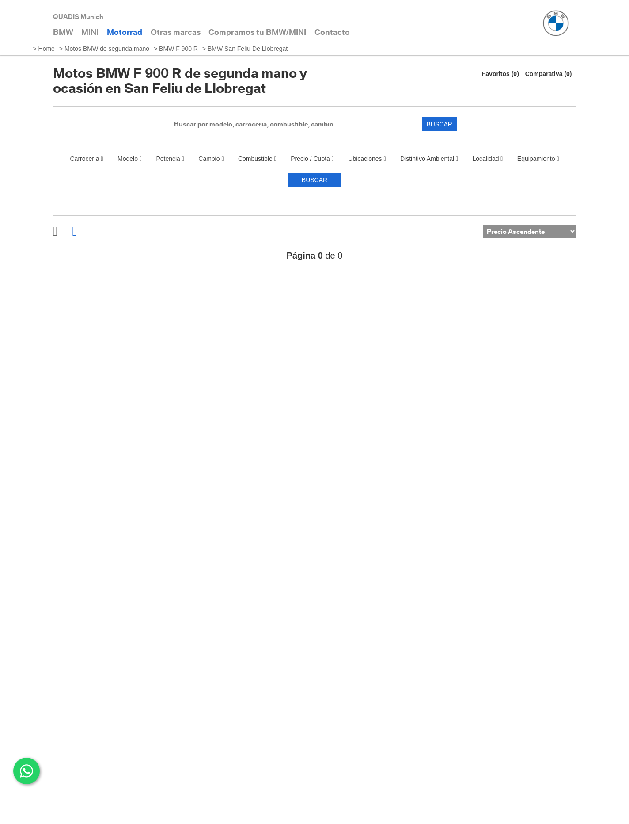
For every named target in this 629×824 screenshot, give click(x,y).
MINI (90, 32)
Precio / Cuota (312, 158)
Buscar (439, 124)
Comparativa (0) (548, 73)
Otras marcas (176, 32)
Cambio (211, 158)
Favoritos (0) (500, 73)
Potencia (170, 158)
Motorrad (124, 32)
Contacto (332, 32)
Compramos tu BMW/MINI (257, 32)
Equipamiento (538, 158)
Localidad (488, 158)
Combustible (257, 158)
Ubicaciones (367, 158)
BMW (63, 32)
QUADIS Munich (78, 16)
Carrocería (86, 158)
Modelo (129, 158)
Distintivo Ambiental (429, 158)
